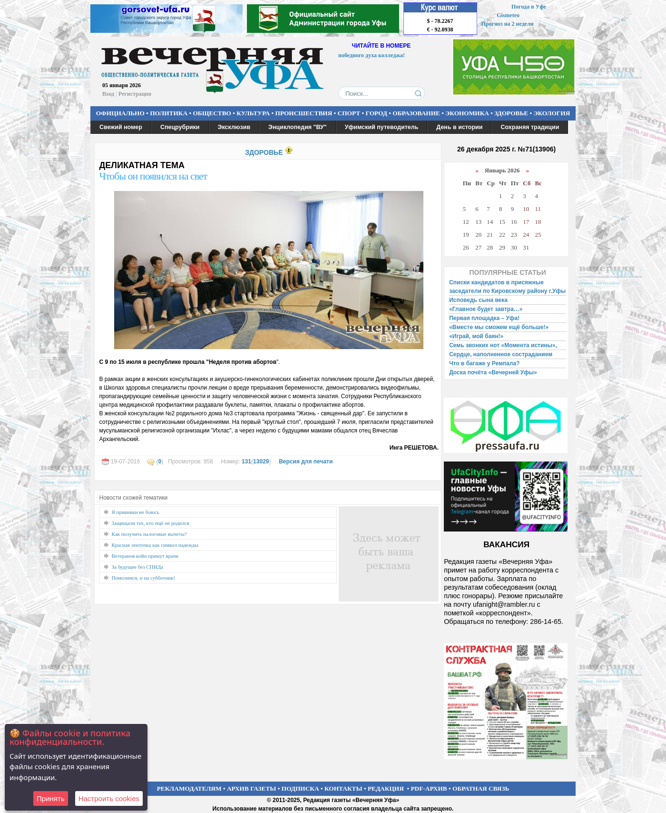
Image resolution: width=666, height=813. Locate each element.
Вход (108, 93)
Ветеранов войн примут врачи (145, 556)
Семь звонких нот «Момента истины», (503, 345)
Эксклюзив (234, 127)
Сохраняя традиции (529, 127)
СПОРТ (349, 113)
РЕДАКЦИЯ (386, 788)
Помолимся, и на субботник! (144, 578)
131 (246, 461)
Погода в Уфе (528, 6)
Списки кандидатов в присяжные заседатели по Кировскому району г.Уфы (507, 286)
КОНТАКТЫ (343, 788)
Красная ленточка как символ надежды (155, 545)
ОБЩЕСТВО (212, 113)
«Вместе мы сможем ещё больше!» (498, 327)
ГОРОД (376, 113)
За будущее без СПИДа (137, 567)
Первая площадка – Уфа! (484, 318)
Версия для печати (306, 461)
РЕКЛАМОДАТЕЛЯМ (189, 788)
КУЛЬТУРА (253, 113)
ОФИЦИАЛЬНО (120, 113)
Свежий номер (120, 127)
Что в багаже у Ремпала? (484, 363)
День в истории (459, 127)
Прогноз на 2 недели (507, 23)
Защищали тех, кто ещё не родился (150, 523)
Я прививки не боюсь (135, 512)
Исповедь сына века (478, 300)
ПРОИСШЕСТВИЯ (304, 113)
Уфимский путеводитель (382, 127)
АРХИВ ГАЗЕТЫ (251, 788)
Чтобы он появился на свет (153, 176)
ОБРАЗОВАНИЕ (416, 113)
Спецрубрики (180, 127)
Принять (51, 798)
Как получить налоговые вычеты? (149, 534)
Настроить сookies (108, 798)
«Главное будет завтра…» (485, 309)
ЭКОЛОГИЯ (551, 113)
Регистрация (134, 93)
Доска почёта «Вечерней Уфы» (493, 372)
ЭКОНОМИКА (467, 113)
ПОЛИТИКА (168, 113)
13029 (261, 461)
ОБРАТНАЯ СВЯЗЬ (480, 788)
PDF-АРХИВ (429, 788)
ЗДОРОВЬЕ (511, 113)
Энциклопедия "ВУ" (297, 127)
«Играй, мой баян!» (476, 336)
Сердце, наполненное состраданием (500, 354)
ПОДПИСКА (300, 788)
